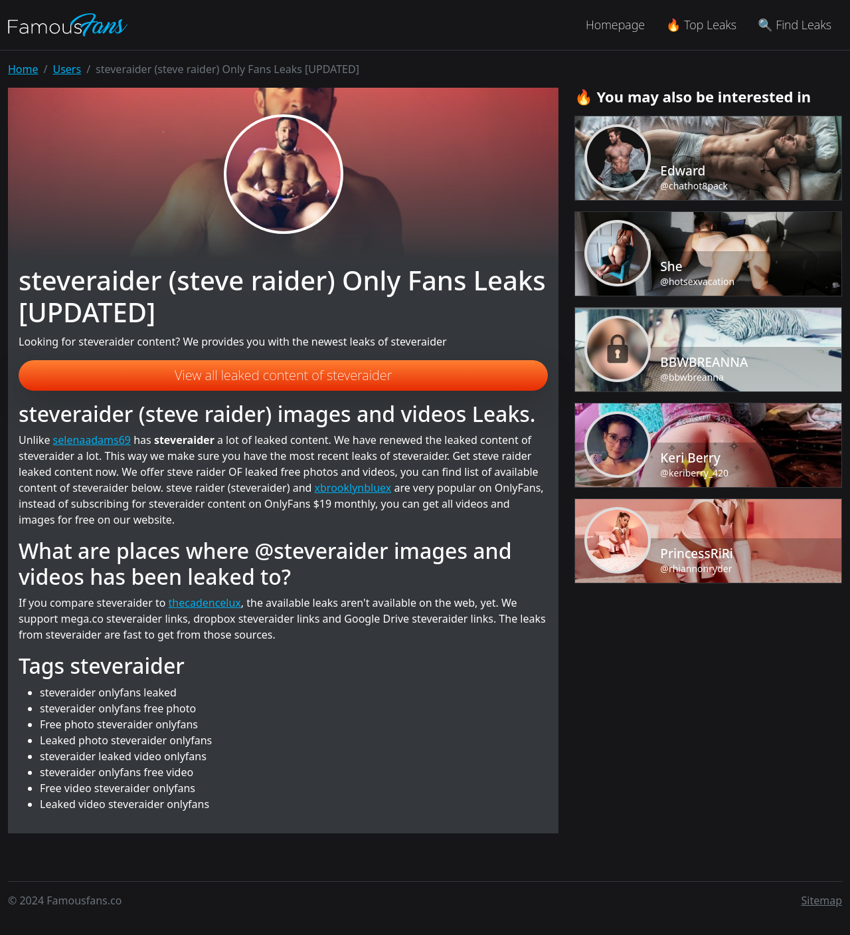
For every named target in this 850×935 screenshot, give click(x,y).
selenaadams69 (92, 440)
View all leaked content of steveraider (283, 375)
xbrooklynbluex (353, 487)
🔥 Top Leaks (701, 25)
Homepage (615, 25)
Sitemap (822, 900)
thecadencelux (205, 602)
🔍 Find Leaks (794, 25)
